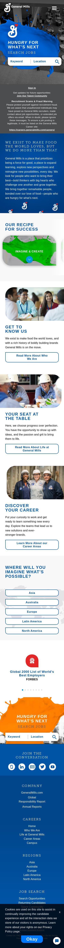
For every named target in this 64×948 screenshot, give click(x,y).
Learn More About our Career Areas (32, 545)
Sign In (32, 88)
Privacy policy (38, 936)
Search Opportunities (32, 898)
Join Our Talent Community (32, 96)
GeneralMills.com (32, 792)
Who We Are (32, 830)
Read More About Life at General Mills (32, 449)
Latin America (32, 621)
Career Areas (32, 838)
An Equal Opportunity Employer (32, 930)
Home (32, 826)
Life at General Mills (32, 834)
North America (32, 630)
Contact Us (10, 936)
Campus (32, 842)
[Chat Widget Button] (57, 941)
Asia (32, 592)
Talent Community (32, 906)
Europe (32, 611)
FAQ (18, 936)
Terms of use (27, 936)
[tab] (29, 251)
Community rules (41, 938)
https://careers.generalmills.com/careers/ (32, 130)
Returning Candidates (32, 902)
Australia (32, 602)
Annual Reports (32, 806)
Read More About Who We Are (32, 357)
